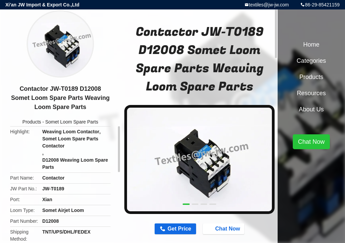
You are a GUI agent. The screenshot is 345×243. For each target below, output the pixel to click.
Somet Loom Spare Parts (71, 122)
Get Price (179, 229)
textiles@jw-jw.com (269, 4)
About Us (311, 109)
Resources (311, 93)
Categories (311, 60)
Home (311, 44)
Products (32, 122)
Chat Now (224, 228)
